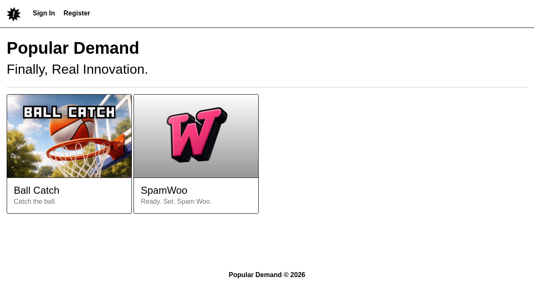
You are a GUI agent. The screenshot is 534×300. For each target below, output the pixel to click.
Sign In (44, 13)
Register (76, 13)
